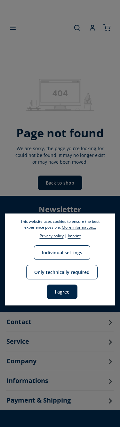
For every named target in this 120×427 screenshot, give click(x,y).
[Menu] (12, 27)
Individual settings (62, 253)
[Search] (77, 27)
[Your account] (92, 27)
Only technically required (62, 272)
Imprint (74, 236)
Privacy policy (52, 236)
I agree (62, 292)
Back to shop (60, 183)
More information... (79, 227)
